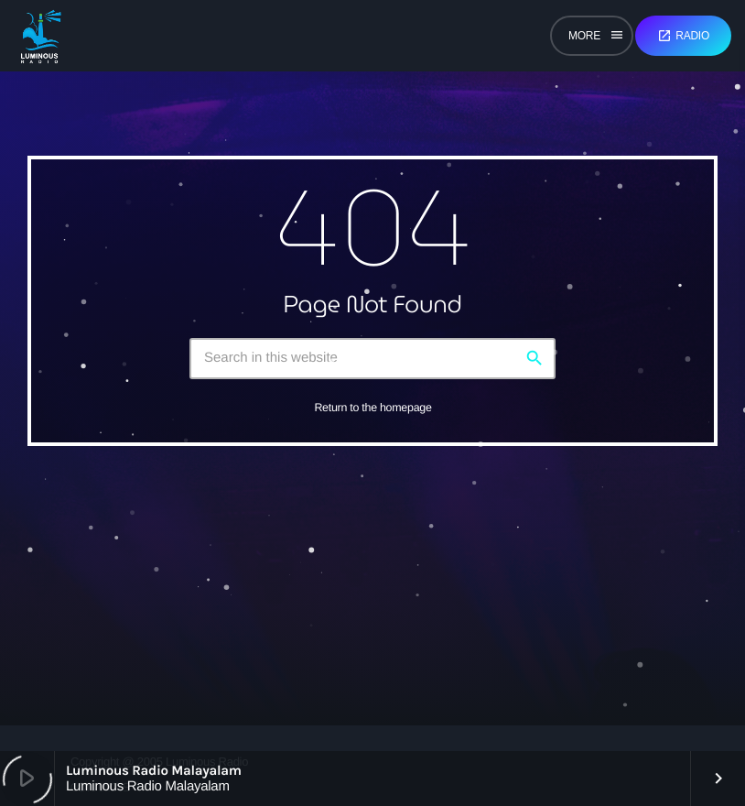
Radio (683, 35)
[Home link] (41, 36)
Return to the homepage (372, 407)
